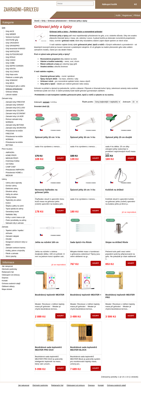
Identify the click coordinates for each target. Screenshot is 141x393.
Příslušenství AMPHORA (15, 170)
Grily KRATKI (11, 69)
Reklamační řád (8, 272)
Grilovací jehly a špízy (78, 21)
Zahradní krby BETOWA (15, 125)
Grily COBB (10, 63)
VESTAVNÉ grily (12, 40)
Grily (3, 28)
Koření (8, 203)
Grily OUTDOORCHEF (14, 54)
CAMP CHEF (11, 167)
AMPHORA (10, 152)
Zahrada (5, 227)
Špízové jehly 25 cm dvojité (118, 137)
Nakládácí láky (11, 214)
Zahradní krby (7, 98)
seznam (46, 102)
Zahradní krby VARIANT (15, 105)
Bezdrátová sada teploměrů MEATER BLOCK (83, 348)
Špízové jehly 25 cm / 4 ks (82, 190)
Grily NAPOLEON (12, 51)
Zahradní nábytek (12, 236)
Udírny (4, 179)
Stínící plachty (11, 256)
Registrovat (127, 15)
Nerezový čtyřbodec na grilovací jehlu (46, 191)
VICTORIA (10, 164)
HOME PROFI (11, 155)
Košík (118, 15)
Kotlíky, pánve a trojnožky (15, 251)
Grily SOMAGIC (12, 80)
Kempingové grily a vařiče (15, 86)
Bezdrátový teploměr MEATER (49, 295)
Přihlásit (137, 15)
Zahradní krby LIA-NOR (15, 116)
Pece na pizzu (7, 149)
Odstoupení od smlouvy (11, 275)
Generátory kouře (12, 212)
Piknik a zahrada (12, 253)
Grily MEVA (10, 83)
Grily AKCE (10, 31)
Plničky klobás (11, 197)
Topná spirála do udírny (14, 209)
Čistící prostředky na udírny (16, 220)
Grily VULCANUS (12, 72)
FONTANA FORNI (12, 161)
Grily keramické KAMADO (15, 49)
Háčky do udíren (12, 194)
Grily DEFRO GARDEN (14, 66)
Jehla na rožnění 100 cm (47, 242)
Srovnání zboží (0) (41, 106)
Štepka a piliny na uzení (15, 206)
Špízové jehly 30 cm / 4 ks (82, 137)
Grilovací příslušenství (14, 89)
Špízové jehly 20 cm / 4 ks (47, 137)
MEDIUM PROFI (12, 158)
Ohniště (9, 239)
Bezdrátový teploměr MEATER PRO (120, 296)
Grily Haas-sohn (12, 75)
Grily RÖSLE (11, 57)
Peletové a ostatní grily (14, 77)
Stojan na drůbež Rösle (116, 242)
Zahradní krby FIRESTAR (15, 102)
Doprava (5, 278)
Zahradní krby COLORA (15, 111)
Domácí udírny (11, 186)
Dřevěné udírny (11, 191)
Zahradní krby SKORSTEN (16, 128)
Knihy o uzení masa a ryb (15, 217)
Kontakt (5, 281)
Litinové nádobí (11, 95)
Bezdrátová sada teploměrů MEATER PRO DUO (48, 348)
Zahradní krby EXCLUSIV (15, 108)
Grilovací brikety (12, 92)
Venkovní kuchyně (13, 37)
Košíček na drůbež (114, 190)
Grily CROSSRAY (12, 43)
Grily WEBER (11, 34)
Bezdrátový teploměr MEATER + (85, 295)
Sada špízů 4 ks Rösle (81, 242)
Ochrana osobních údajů (11, 284)
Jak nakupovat (7, 266)
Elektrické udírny (12, 189)
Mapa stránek (7, 289)
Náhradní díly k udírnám (15, 223)
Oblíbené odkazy (8, 286)
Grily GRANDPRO (13, 46)
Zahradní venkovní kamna (15, 248)
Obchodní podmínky (9, 269)
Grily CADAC (11, 60)
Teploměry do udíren (13, 200)
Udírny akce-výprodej (14, 183)
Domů (113, 15)
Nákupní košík (109, 4)
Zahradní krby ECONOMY (15, 113)
